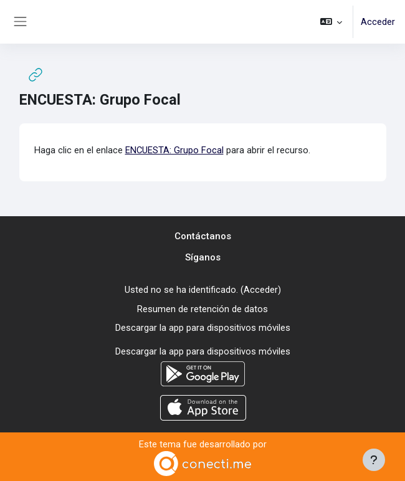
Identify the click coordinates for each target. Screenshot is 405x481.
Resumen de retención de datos (202, 309)
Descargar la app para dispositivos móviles (202, 327)
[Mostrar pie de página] (374, 460)
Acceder (378, 21)
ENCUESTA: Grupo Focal (174, 150)
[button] (331, 22)
